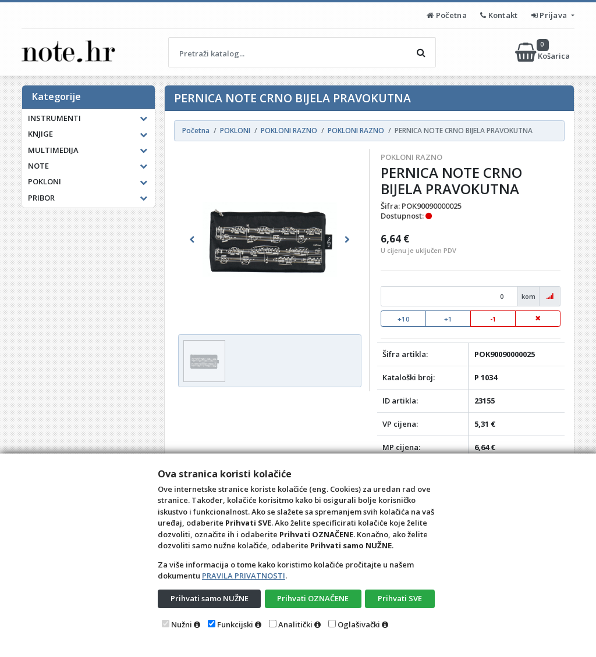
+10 (404, 319)
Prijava (550, 15)
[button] (191, 239)
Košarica (543, 52)
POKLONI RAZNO (411, 157)
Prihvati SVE (400, 598)
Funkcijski (235, 624)
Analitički (295, 624)
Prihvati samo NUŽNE (210, 598)
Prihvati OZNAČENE (313, 598)
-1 (493, 319)
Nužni (181, 624)
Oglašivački (359, 624)
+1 (448, 319)
